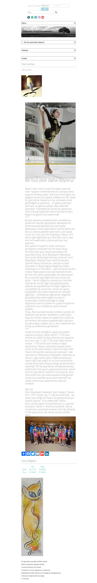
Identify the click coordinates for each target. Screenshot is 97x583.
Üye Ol (30, 6)
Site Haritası (27, 69)
